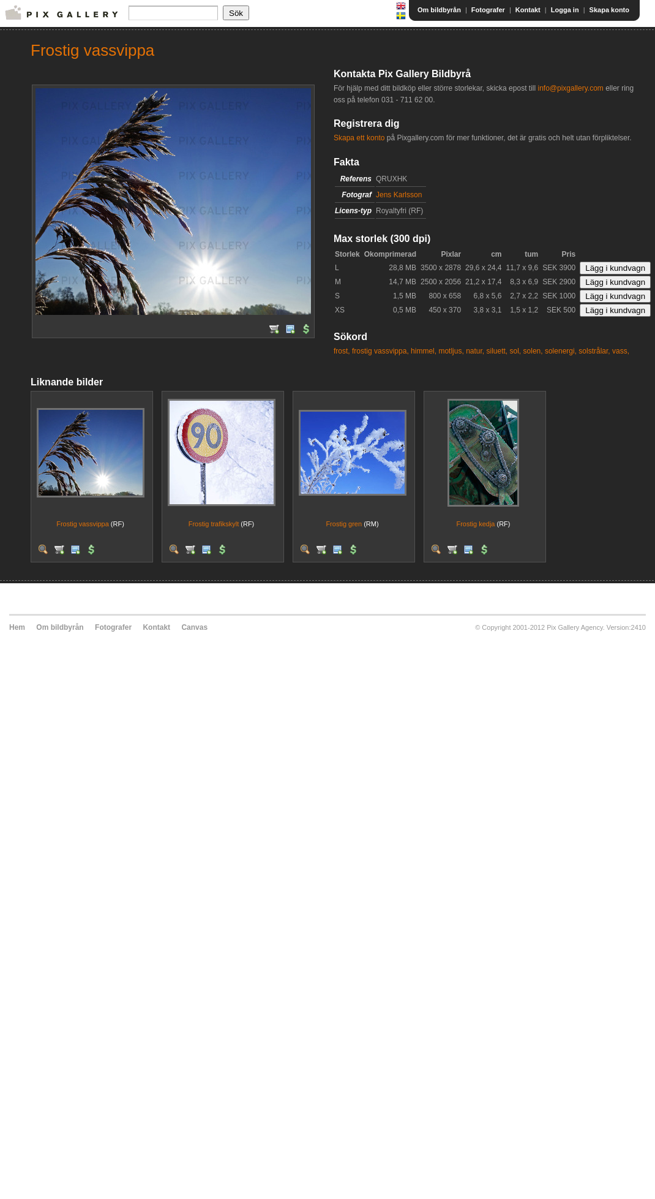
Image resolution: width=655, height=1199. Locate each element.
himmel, (423, 351)
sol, (516, 351)
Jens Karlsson (399, 195)
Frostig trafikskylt (214, 524)
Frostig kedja (475, 524)
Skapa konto (609, 9)
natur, (475, 351)
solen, (533, 351)
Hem (17, 627)
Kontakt (528, 9)
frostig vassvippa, (380, 351)
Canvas (194, 627)
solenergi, (561, 351)
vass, (620, 351)
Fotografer (488, 9)
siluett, (497, 351)
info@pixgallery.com (570, 88)
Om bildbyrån (439, 9)
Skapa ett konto (359, 138)
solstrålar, (594, 351)
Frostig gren (344, 524)
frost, (342, 351)
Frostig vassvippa (82, 524)
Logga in (565, 9)
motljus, (450, 351)
